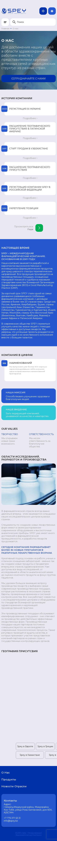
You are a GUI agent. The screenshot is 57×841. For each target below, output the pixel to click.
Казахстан (44, 11)
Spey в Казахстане (30, 755)
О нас (16, 28)
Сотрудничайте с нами (28, 78)
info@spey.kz (11, 820)
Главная (5, 28)
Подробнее (30, 118)
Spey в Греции (45, 746)
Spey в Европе (25, 746)
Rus (53, 11)
